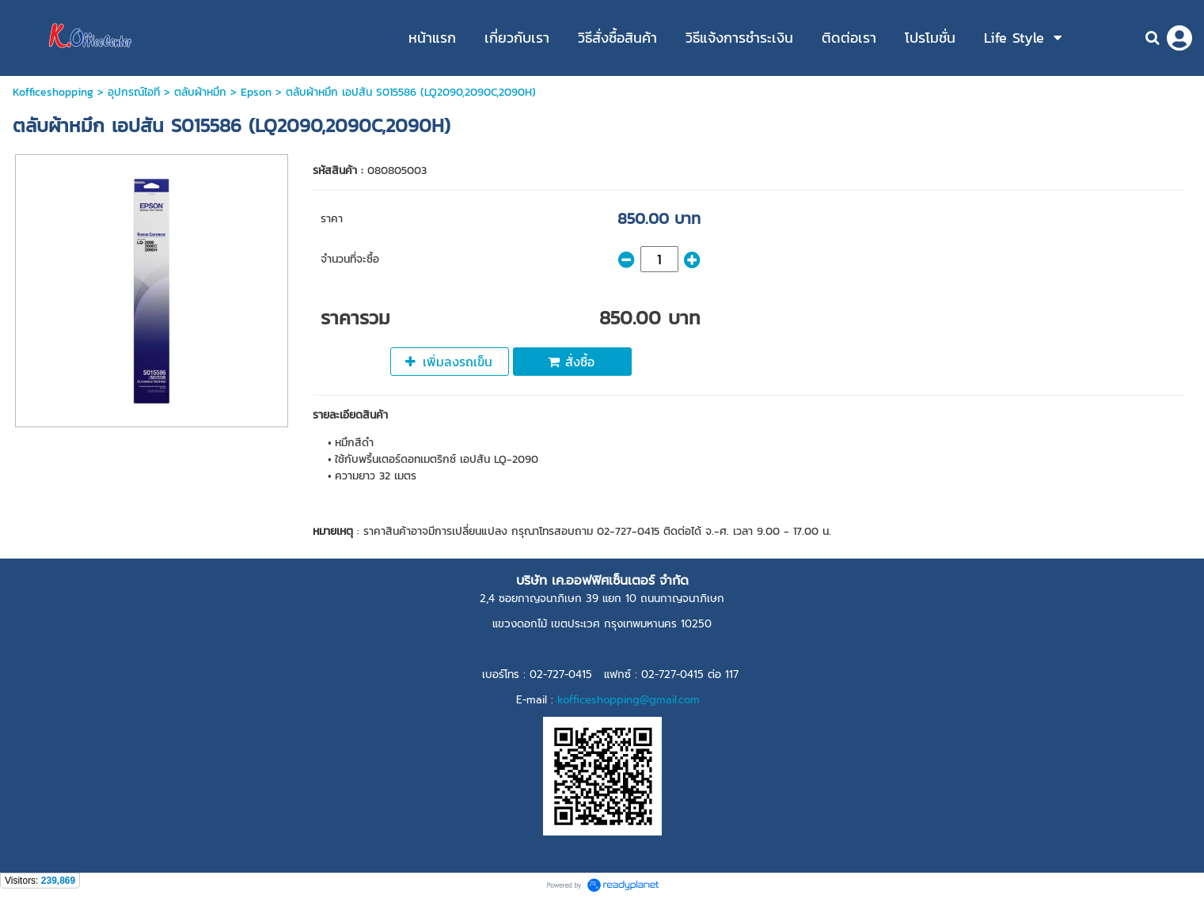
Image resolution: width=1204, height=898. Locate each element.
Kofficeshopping (53, 92)
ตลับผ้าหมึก (200, 92)
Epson (256, 92)
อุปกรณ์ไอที (134, 92)
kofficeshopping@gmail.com (628, 699)
